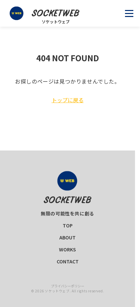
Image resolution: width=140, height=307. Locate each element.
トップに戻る (68, 100)
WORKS (67, 249)
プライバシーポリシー (67, 285)
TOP (68, 225)
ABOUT (67, 237)
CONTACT (68, 261)
